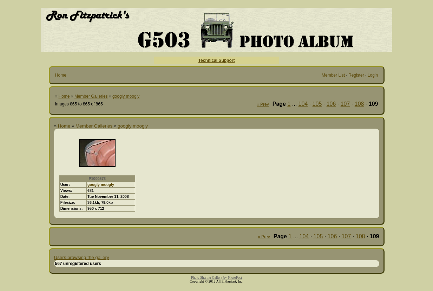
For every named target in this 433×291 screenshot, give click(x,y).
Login (373, 75)
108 (359, 104)
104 (303, 104)
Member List (333, 75)
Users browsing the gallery (81, 257)
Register (356, 75)
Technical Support (216, 60)
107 (345, 104)
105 (317, 104)
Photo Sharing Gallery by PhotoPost (216, 277)
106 (331, 104)
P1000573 (97, 178)
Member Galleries (91, 96)
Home (60, 75)
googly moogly (125, 96)
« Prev (263, 104)
